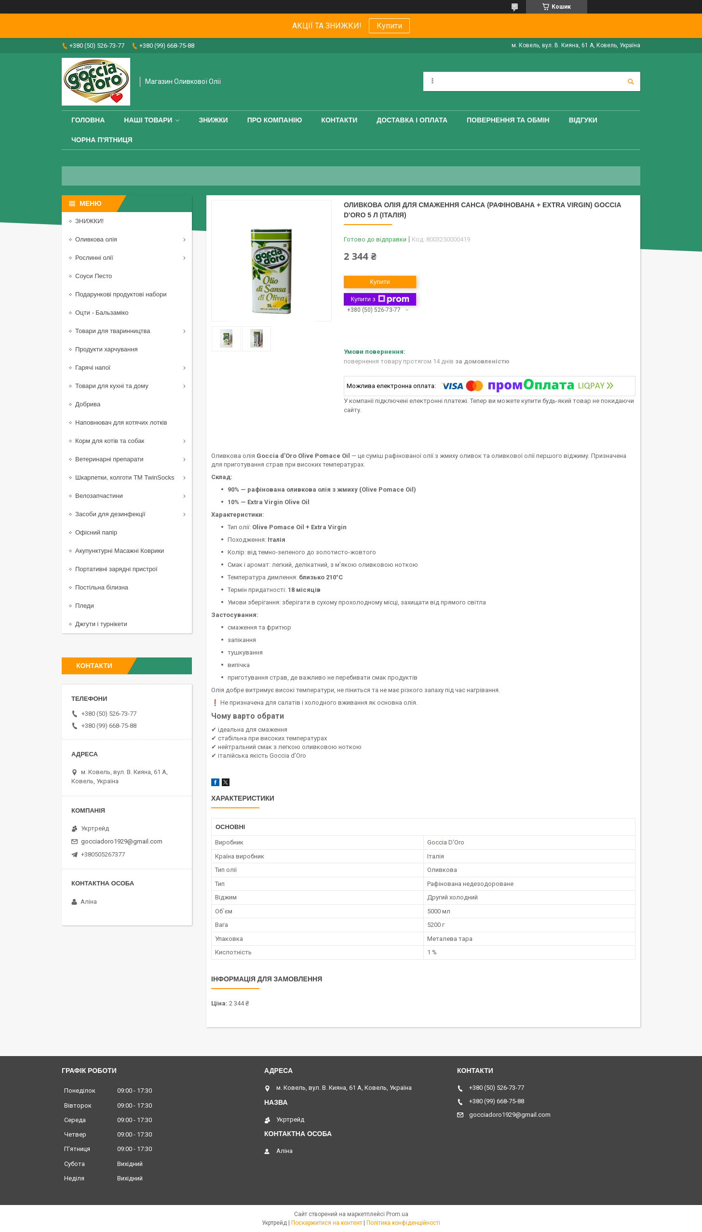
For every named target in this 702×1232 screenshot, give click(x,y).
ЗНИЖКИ (213, 120)
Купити (389, 25)
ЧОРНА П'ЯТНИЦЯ (102, 140)
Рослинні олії (94, 257)
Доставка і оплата (412, 120)
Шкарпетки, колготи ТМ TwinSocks (124, 477)
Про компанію (274, 120)
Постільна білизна (101, 587)
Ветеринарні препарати (109, 459)
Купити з (380, 299)
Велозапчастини (99, 495)
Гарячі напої (92, 367)
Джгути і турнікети (101, 624)
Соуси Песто (93, 276)
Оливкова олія (96, 239)
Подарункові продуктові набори (121, 294)
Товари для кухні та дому (111, 385)
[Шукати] (630, 81)
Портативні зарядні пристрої (116, 569)
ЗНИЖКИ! (89, 221)
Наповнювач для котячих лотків (121, 422)
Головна (88, 120)
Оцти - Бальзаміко (102, 312)
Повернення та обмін (508, 120)
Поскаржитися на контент (326, 1222)
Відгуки (583, 120)
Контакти (339, 120)
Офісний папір (96, 532)
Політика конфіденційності (403, 1222)
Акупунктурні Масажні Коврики (119, 550)
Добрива (87, 404)
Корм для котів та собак (109, 440)
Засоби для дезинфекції (110, 514)
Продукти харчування (106, 349)
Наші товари (148, 120)
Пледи (84, 605)
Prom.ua (397, 1214)
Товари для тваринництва (112, 331)
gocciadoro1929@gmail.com (121, 841)
